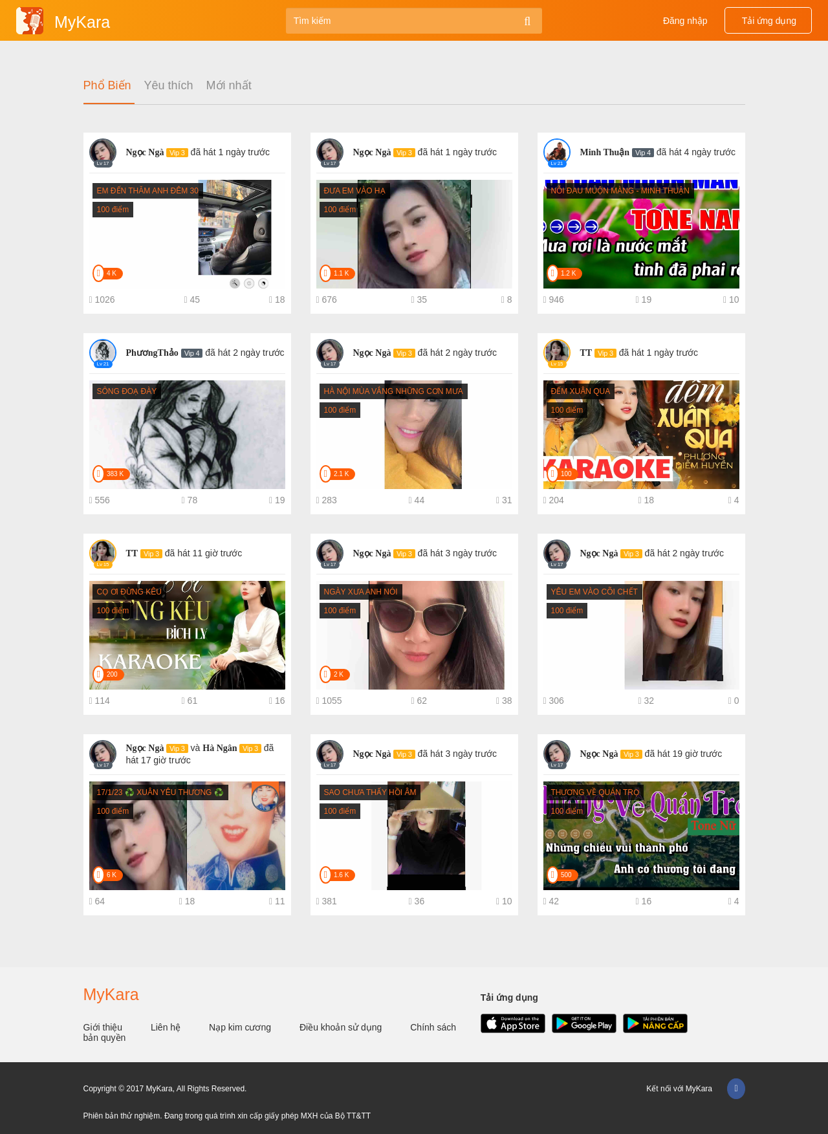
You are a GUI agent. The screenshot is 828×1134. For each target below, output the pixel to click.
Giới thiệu (104, 1027)
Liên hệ (167, 1027)
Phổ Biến (107, 86)
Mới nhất (229, 86)
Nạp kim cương (241, 1027)
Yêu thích (168, 86)
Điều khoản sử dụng (342, 1027)
